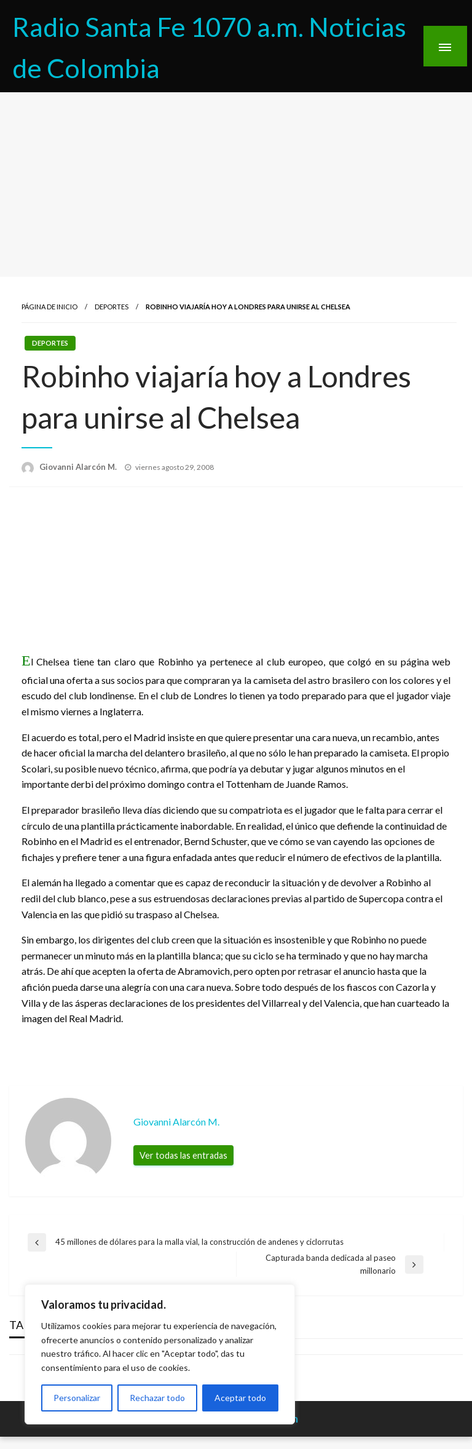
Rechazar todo (157, 1397)
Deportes (111, 307)
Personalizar (76, 1397)
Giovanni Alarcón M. (79, 467)
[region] (160, 1354)
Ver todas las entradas (183, 1155)
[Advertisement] (236, 184)
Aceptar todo (240, 1397)
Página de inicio (49, 307)
